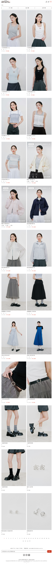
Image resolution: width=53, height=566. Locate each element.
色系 (26, 8)
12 (28, 538)
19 (44, 538)
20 (46, 538)
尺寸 (10, 8)
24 (27, 541)
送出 (49, 551)
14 (33, 538)
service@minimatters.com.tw (36, 548)
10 (24, 538)
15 (35, 538)
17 (39, 538)
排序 (43, 8)
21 (48, 538)
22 (23, 541)
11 (26, 538)
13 (31, 538)
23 (25, 541)
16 (37, 538)
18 (42, 538)
